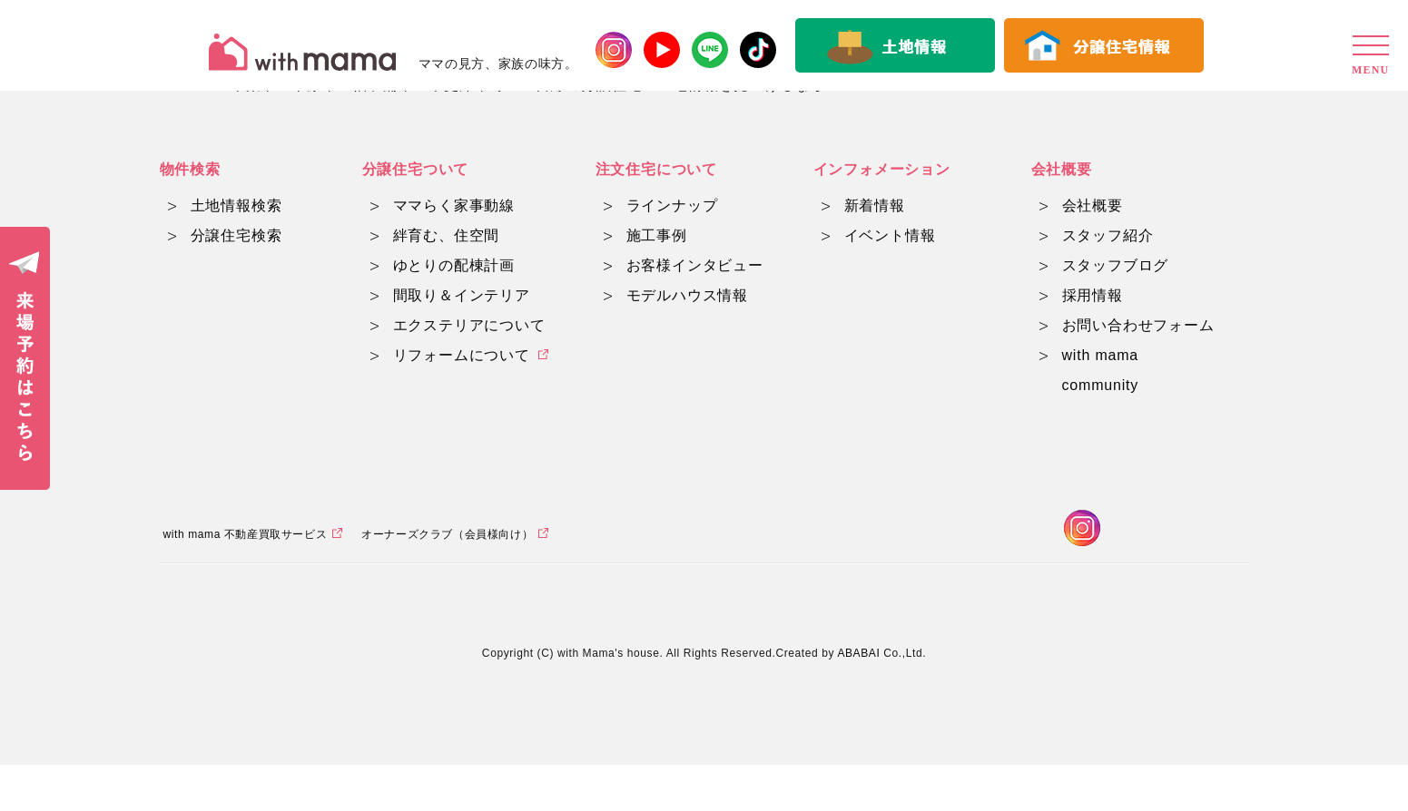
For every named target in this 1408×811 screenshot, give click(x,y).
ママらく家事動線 (454, 205)
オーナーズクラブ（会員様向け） (447, 579)
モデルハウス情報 (687, 295)
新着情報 (874, 205)
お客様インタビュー (694, 265)
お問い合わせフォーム (1138, 325)
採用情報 (1092, 295)
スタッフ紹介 (1108, 235)
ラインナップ (672, 205)
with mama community (1100, 370)
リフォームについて (461, 355)
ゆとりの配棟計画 (454, 265)
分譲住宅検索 (236, 235)
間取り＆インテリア (461, 295)
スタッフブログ (1115, 265)
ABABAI (858, 699)
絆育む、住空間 (446, 235)
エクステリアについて (469, 325)
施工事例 (656, 235)
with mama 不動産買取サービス (245, 579)
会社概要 (1092, 205)
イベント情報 (890, 235)
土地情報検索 (236, 205)
